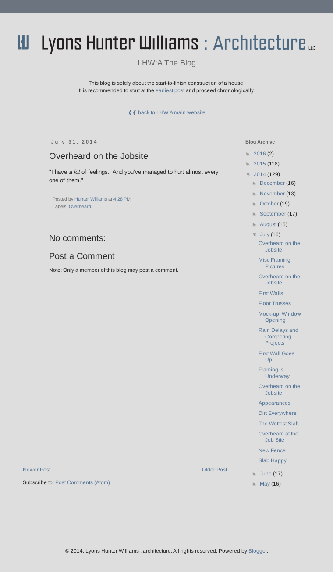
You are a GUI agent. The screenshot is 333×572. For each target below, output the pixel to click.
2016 (260, 154)
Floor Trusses (275, 303)
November (273, 194)
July (265, 234)
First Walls (271, 293)
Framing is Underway (274, 373)
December (273, 183)
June (266, 474)
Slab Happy (273, 460)
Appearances (274, 403)
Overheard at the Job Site (278, 437)
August (269, 224)
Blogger (257, 551)
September (273, 214)
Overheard (80, 206)
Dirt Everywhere (278, 413)
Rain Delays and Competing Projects (278, 336)
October (270, 204)
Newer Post (36, 470)
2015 (260, 164)
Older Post (214, 470)
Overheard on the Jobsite (279, 246)
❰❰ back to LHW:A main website (166, 112)
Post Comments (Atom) (82, 482)
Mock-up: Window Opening (280, 317)
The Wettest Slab (279, 424)
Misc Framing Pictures (274, 263)
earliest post (170, 90)
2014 (260, 174)
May (265, 484)
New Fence (272, 450)
